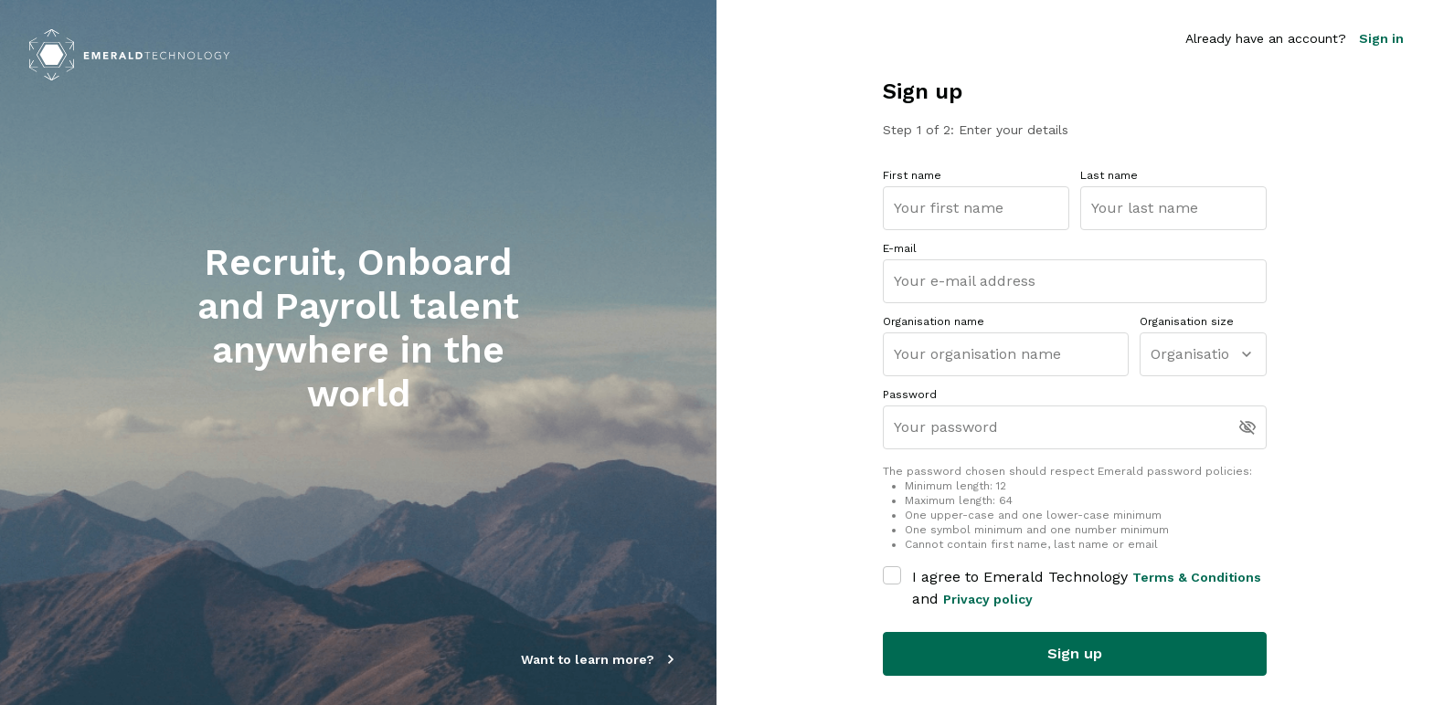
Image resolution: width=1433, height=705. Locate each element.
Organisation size (1187, 321)
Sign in (1381, 38)
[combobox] (1153, 354)
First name (912, 175)
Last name (1109, 175)
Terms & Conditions (1196, 577)
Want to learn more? (600, 659)
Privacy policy (988, 599)
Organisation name (933, 321)
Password (910, 394)
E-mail (900, 248)
